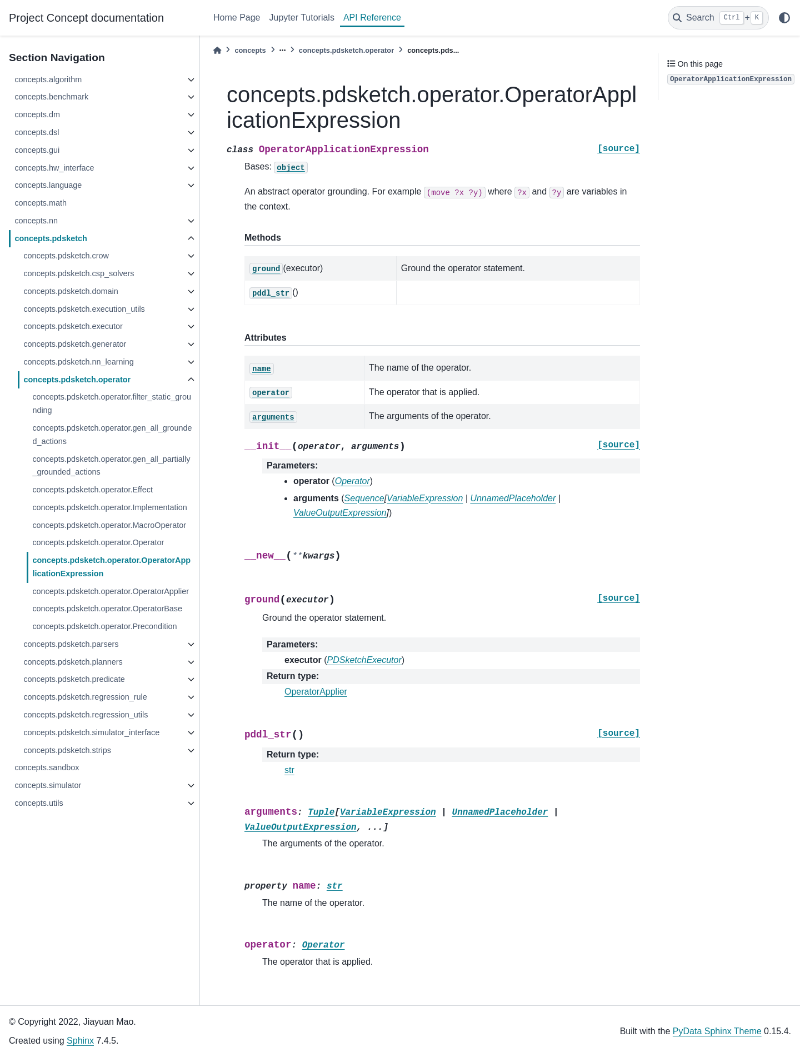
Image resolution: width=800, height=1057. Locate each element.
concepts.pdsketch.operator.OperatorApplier (110, 591)
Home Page (237, 17)
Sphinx (80, 1040)
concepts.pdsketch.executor (72, 326)
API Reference (372, 17)
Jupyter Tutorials (301, 17)
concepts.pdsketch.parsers (70, 644)
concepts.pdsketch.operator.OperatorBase (107, 608)
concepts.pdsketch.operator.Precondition (104, 626)
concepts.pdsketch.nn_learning (78, 361)
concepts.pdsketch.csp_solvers (78, 273)
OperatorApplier (315, 691)
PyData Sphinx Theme (717, 1031)
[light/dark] (784, 17)
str (289, 770)
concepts (250, 50)
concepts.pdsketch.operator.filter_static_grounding (111, 403)
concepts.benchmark (51, 96)
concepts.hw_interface (54, 167)
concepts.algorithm (48, 79)
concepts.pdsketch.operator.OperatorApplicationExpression (111, 567)
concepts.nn (36, 220)
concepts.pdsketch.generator (74, 344)
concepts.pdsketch (50, 238)
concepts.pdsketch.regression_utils (85, 714)
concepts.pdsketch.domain (70, 291)
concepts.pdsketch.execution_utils (83, 309)
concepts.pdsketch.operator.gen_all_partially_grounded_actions (111, 466)
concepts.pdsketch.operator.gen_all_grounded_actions (112, 434)
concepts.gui (36, 150)
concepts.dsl (36, 132)
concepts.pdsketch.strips (67, 750)
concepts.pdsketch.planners (72, 661)
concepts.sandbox (46, 767)
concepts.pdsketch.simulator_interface (91, 732)
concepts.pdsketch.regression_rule (85, 696)
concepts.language (48, 185)
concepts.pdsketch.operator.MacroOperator (109, 525)
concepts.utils (38, 803)
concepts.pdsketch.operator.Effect (92, 489)
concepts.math (40, 202)
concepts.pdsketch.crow (66, 255)
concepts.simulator (47, 785)
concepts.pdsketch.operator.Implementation (109, 507)
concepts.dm (37, 114)
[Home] (217, 50)
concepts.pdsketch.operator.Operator (98, 542)
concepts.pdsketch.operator (77, 379)
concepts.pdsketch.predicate (73, 679)
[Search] (718, 17)
